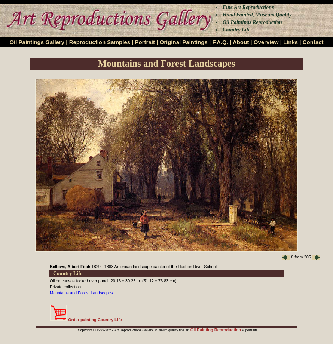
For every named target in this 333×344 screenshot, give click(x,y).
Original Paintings (183, 42)
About (241, 42)
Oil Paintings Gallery (36, 42)
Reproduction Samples (99, 42)
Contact (313, 42)
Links (290, 42)
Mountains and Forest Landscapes (81, 293)
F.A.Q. (220, 42)
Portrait (145, 42)
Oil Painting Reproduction (216, 330)
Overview (266, 42)
